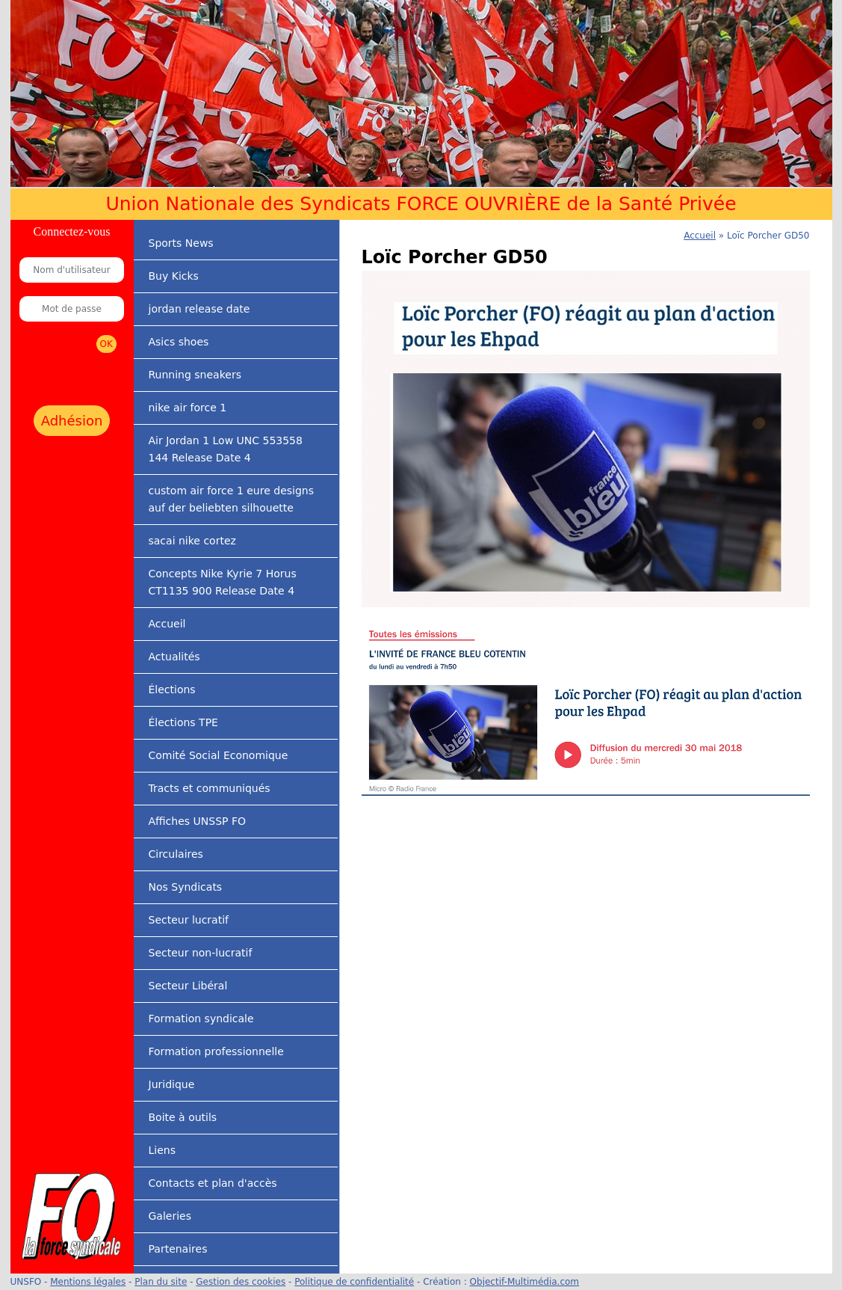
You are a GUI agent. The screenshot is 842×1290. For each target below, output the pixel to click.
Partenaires (178, 1249)
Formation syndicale (201, 1019)
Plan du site (160, 1282)
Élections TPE (183, 722)
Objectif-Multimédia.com (524, 1282)
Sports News (181, 243)
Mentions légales (88, 1282)
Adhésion (72, 421)
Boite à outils (183, 1117)
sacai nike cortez (192, 541)
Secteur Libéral (188, 986)
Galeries (170, 1216)
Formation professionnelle (216, 1051)
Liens (162, 1150)
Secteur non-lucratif (201, 953)
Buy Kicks (174, 276)
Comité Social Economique (218, 755)
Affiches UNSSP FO (198, 821)
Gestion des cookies (240, 1282)
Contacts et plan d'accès (213, 1183)
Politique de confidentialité (354, 1282)
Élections (172, 689)
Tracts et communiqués (209, 788)
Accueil (167, 624)
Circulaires (176, 854)
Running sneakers (195, 375)
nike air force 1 (188, 408)
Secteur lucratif (189, 920)
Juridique (172, 1084)
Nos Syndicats (186, 887)
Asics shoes (179, 342)
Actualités (174, 657)
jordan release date (199, 309)
